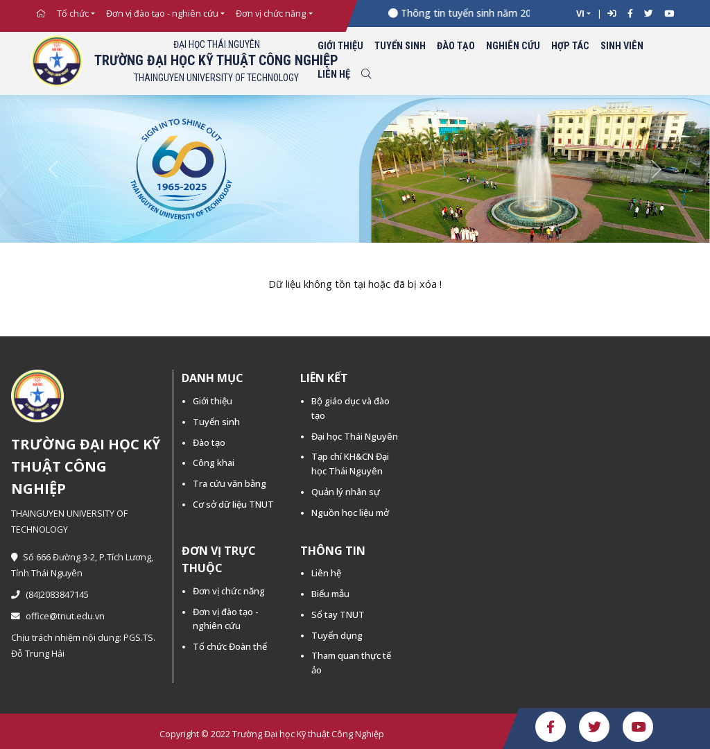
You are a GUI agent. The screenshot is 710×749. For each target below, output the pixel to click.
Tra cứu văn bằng (229, 483)
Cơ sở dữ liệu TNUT (233, 504)
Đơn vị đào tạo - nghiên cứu (162, 13)
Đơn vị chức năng (271, 13)
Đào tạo (456, 46)
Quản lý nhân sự (345, 491)
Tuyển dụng (337, 635)
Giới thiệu (340, 46)
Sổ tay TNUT (338, 614)
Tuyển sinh (400, 46)
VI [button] (580, 13)
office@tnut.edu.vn (58, 616)
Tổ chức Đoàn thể (230, 646)
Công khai (213, 462)
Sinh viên (621, 46)
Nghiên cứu (513, 46)
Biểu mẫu (330, 593)
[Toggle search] (366, 75)
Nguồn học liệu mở (350, 512)
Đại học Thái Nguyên (354, 436)
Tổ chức (73, 13)
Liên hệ (334, 74)
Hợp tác (570, 46)
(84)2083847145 (50, 595)
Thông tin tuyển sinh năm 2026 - (478, 12)
